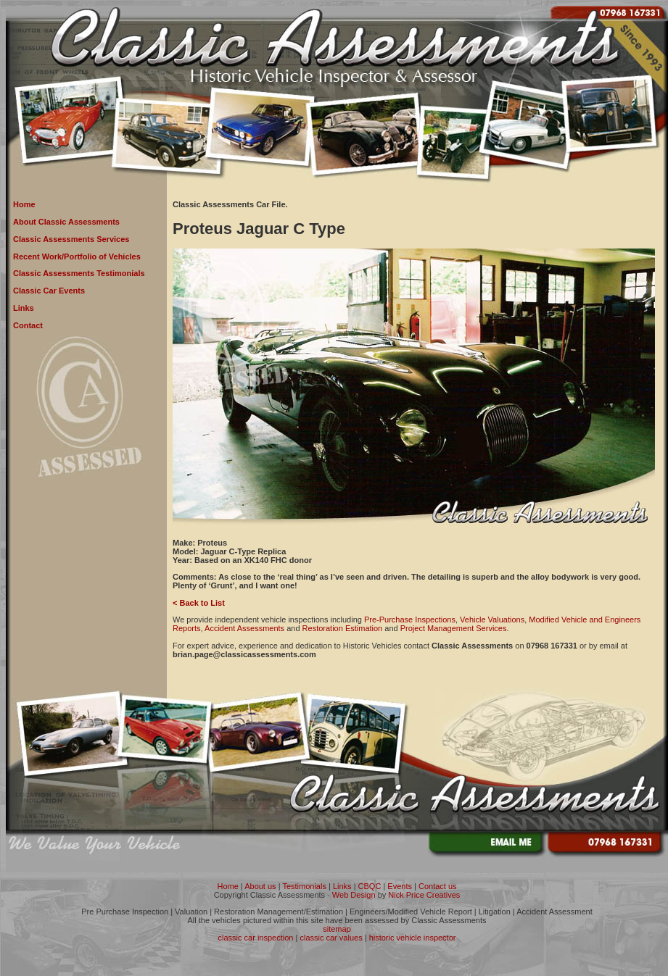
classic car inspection (256, 937)
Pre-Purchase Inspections (409, 619)
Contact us (437, 886)
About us (260, 886)
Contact (28, 325)
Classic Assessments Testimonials (79, 273)
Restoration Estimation (342, 628)
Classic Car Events (49, 290)
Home (24, 204)
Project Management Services (453, 628)
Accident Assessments (244, 628)
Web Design (354, 895)
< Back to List (199, 602)
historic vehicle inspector (412, 937)
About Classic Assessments (66, 221)
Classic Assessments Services (71, 239)
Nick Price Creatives (424, 895)
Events (399, 886)
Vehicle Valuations (492, 619)
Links (23, 308)
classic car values (331, 937)
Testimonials (304, 886)
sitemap (337, 929)
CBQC (370, 886)
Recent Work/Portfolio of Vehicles (77, 256)
